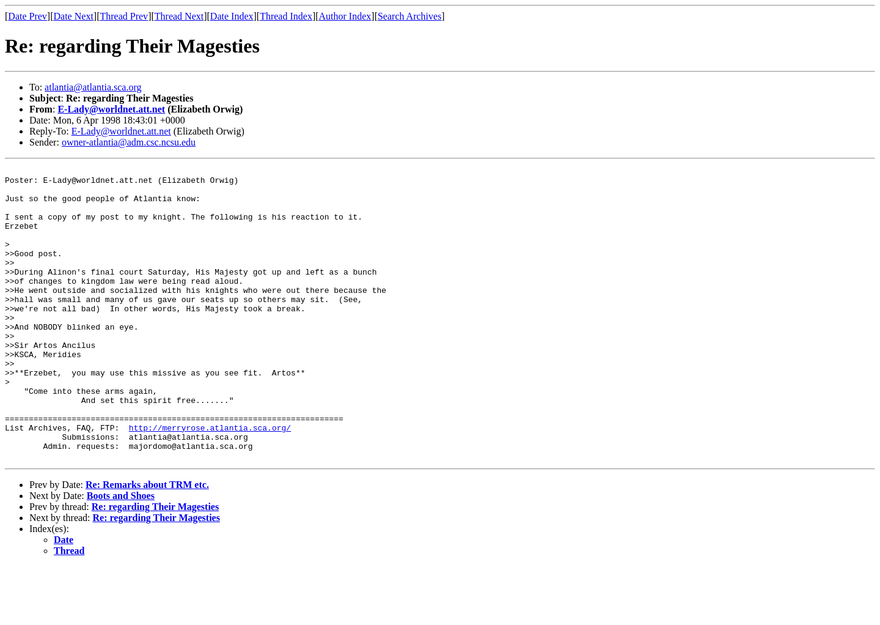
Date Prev (27, 16)
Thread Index (286, 16)
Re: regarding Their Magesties (155, 565)
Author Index (345, 16)
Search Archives (409, 16)
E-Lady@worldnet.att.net (111, 109)
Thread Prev (124, 16)
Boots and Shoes (121, 554)
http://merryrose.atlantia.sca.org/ (210, 480)
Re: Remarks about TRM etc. (147, 543)
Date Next (74, 16)
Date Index (232, 16)
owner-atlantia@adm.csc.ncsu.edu (129, 142)
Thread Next (179, 16)
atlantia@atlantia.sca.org (93, 87)
